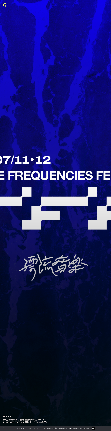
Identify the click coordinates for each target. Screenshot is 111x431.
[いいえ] (109, 428)
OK (93, 428)
